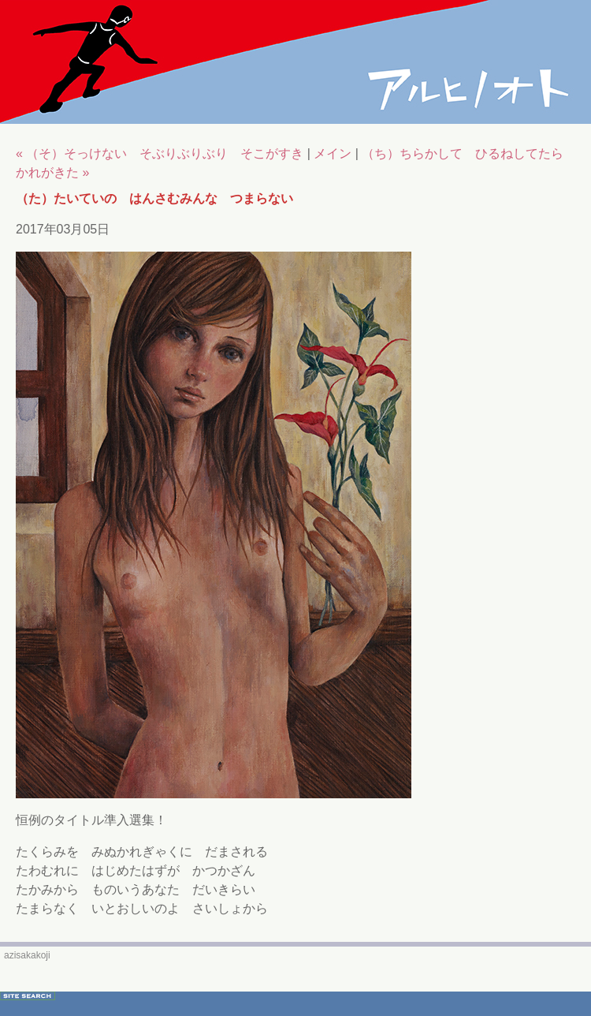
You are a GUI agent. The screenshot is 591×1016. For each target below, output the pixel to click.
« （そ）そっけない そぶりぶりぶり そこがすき (159, 153)
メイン (332, 153)
